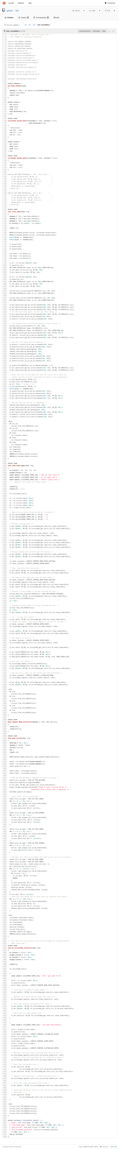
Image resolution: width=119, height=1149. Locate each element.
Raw (104, 31)
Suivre (76, 11)
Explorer (21, 3)
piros (10, 10)
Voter (92, 11)
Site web (113, 1147)
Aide (30, 3)
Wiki (56, 18)
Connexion (110, 3)
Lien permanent (84, 31)
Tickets (23, 18)
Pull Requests (41, 18)
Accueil (11, 3)
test (34, 25)
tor (17, 10)
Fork (107, 11)
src (30, 25)
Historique (96, 31)
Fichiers (9, 18)
